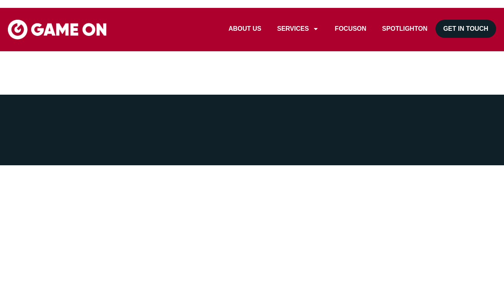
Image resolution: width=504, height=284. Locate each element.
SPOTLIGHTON (404, 28)
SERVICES (298, 29)
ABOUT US (244, 28)
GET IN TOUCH (465, 28)
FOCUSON (350, 28)
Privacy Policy (144, 140)
